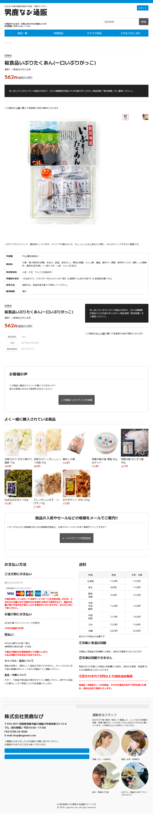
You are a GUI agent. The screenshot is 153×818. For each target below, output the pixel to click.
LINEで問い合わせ (47, 757)
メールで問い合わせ (47, 766)
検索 (143, 25)
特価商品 (58, 36)
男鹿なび (57, 808)
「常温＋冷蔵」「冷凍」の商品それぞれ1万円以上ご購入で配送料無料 (76, 3)
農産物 (24, 45)
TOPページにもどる (112, 709)
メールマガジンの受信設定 (76, 539)
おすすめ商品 (94, 36)
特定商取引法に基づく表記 (40, 709)
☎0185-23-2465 (19, 23)
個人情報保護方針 (112, 703)
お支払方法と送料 (130, 36)
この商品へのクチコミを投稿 (76, 403)
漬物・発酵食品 (38, 45)
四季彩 (8, 58)
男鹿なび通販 (11, 45)
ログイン (142, 11)
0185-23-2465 (18, 732)
